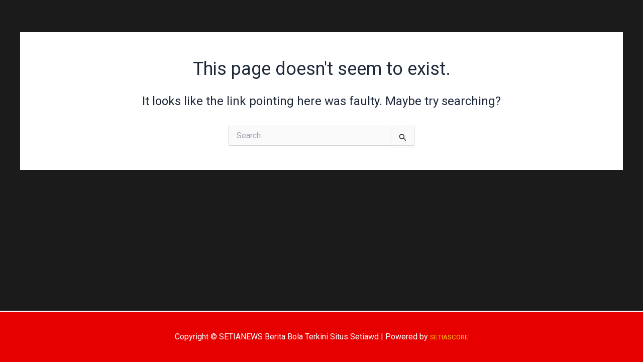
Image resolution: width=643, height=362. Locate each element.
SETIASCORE (449, 336)
